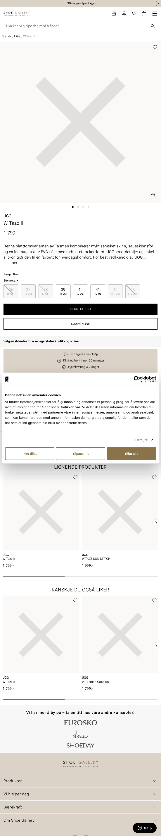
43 (132, 291)
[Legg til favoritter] (155, 47)
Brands (7, 36)
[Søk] (153, 26)
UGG (17, 36)
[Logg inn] (124, 13)
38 (45, 291)
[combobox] (77, 26)
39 (63, 291)
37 (28, 291)
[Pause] (156, 3)
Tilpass (81, 453)
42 (115, 291)
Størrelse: (9, 280)
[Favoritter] (134, 13)
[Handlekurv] (144, 13)
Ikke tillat (30, 453)
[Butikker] (114, 13)
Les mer (10, 262)
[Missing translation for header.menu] (154, 13)
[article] (41, 518)
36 (10, 291)
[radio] (10, 291)
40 (80, 291)
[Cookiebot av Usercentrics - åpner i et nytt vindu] (137, 379)
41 (97, 291)
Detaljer (141, 439)
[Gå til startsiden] (16, 13)
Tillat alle (131, 453)
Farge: (11, 274)
